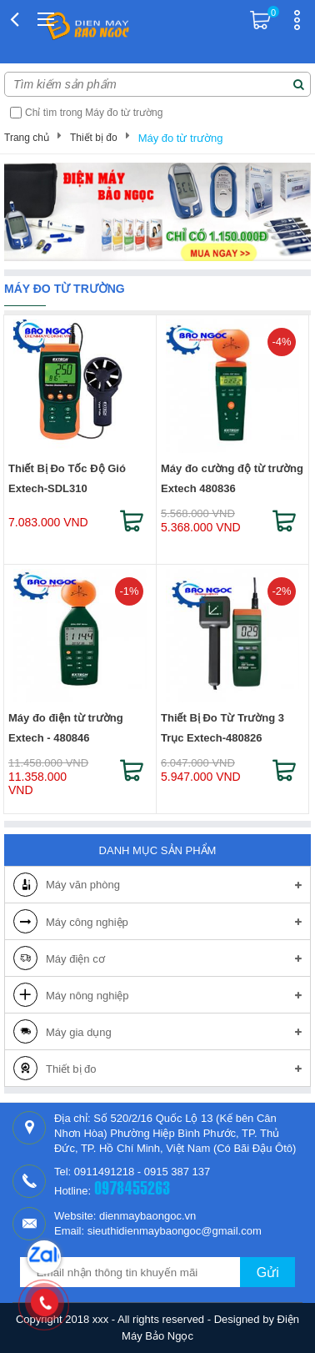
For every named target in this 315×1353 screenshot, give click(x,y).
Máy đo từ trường (180, 138)
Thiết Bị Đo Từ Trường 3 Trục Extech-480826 (222, 728)
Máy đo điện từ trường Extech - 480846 (65, 728)
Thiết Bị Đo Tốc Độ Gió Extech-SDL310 (67, 478)
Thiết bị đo (94, 137)
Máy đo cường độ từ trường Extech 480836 (232, 478)
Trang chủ (26, 137)
